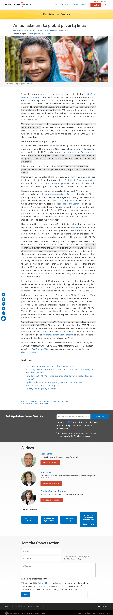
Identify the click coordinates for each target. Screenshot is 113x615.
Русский (71, 425)
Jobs (37, 606)
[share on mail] (3, 294)
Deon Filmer (18, 30)
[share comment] (3, 318)
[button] (105, 5)
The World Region (34, 401)
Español (37, 34)
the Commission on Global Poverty (57, 194)
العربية (44, 34)
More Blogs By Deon (50, 463)
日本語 (89, 425)
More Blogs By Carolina (51, 500)
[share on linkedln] (3, 308)
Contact (84, 5)
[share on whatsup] (3, 313)
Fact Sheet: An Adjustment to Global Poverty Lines (50, 366)
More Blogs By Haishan (51, 483)
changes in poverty (29, 352)
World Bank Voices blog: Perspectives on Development (88, 519)
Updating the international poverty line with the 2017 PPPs (54, 382)
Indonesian (63, 428)
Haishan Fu (28, 30)
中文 (49, 34)
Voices (65, 14)
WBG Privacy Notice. (82, 436)
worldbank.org (100, 1)
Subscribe (100, 416)
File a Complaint (103, 606)
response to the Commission (71, 203)
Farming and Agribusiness (49, 519)
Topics (75, 5)
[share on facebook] (3, 299)
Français (30, 34)
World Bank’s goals (57, 183)
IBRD (23, 613)
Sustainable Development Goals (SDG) (34, 403)
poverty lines (80, 349)
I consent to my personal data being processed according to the (79, 434)
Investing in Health (30, 519)
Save (26, 594)
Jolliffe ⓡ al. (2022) (40, 349)
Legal (6, 606)
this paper (76, 227)
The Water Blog (69, 519)
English (24, 34)
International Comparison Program (72, 152)
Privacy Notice (45, 583)
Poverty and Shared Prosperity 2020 (55, 401)
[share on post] (3, 304)
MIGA (37, 613)
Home (57, 5)
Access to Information (27, 606)
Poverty (24, 401)
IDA (28, 613)
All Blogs (65, 5)
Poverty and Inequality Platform (57, 334)
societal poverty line (41, 311)
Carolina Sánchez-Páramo (46, 30)
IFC (32, 613)
